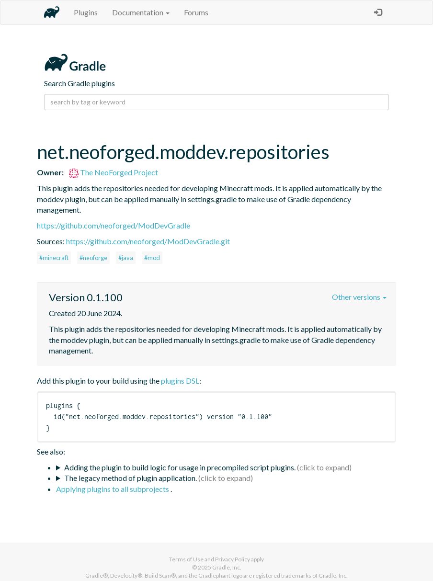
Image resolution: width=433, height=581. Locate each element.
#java (125, 258)
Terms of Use (186, 559)
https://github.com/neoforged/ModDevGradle (113, 225)
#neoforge (93, 258)
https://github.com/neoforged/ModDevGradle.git (148, 241)
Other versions (359, 296)
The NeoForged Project (113, 172)
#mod (152, 258)
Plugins (86, 12)
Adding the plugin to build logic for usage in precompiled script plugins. (180, 467)
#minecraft (53, 258)
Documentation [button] (141, 12)
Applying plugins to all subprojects (113, 488)
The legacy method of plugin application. (130, 477)
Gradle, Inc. (226, 567)
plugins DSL (180, 380)
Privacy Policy (232, 559)
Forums (196, 12)
